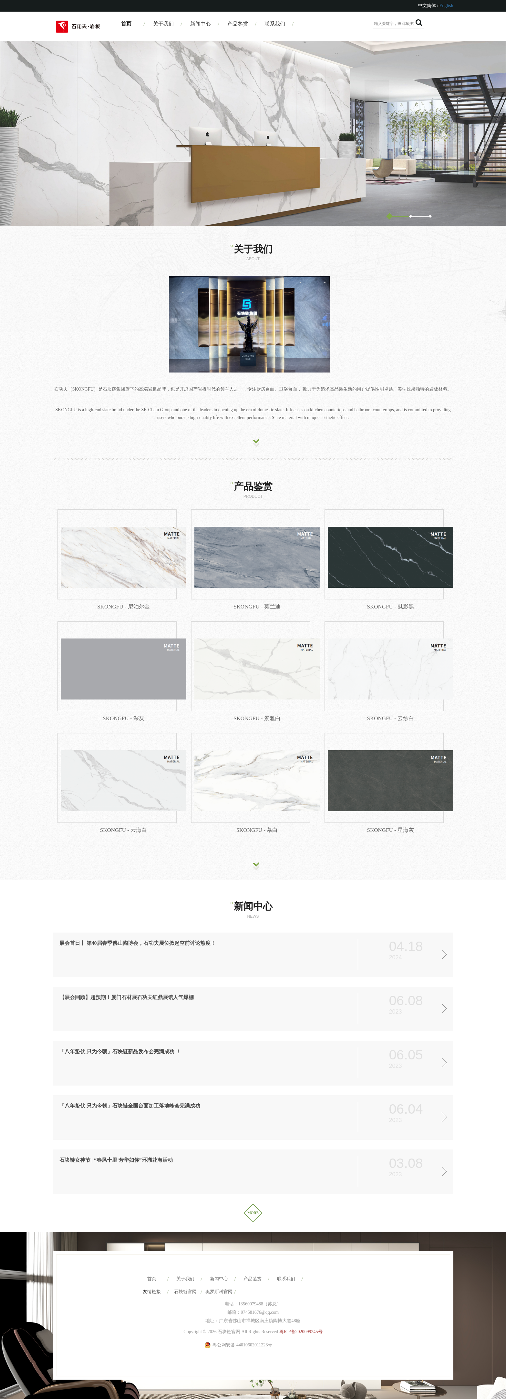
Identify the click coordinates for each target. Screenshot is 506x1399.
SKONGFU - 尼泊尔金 (123, 607)
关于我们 (163, 23)
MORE (253, 1212)
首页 (126, 23)
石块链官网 (185, 1291)
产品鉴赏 (237, 23)
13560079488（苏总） (259, 1304)
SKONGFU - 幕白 (257, 830)
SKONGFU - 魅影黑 (390, 607)
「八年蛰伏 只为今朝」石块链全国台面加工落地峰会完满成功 (129, 1105)
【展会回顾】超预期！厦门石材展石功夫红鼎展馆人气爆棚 (126, 997)
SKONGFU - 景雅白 (256, 718)
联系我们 (274, 23)
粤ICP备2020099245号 (301, 1331)
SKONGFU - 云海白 (123, 830)
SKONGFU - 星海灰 (390, 830)
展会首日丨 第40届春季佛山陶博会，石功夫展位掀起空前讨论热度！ (137, 943)
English (446, 5)
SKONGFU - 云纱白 (390, 718)
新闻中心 (200, 23)
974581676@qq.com (260, 1312)
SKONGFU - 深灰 (123, 718)
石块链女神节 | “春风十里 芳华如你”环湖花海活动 (116, 1160)
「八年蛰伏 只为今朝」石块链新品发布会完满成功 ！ (120, 1051)
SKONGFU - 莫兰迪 (256, 607)
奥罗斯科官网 (218, 1291)
